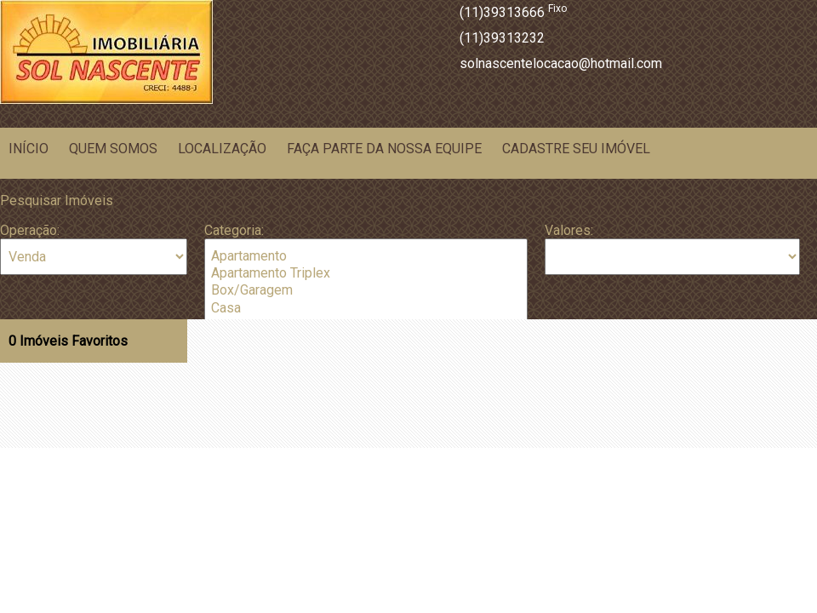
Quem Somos (113, 148)
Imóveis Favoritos (68, 341)
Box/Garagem (366, 290)
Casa (366, 308)
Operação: (30, 230)
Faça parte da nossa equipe (384, 148)
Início (29, 148)
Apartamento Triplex (366, 273)
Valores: (569, 230)
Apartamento (366, 256)
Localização (222, 148)
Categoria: (234, 230)
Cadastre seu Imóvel (576, 148)
